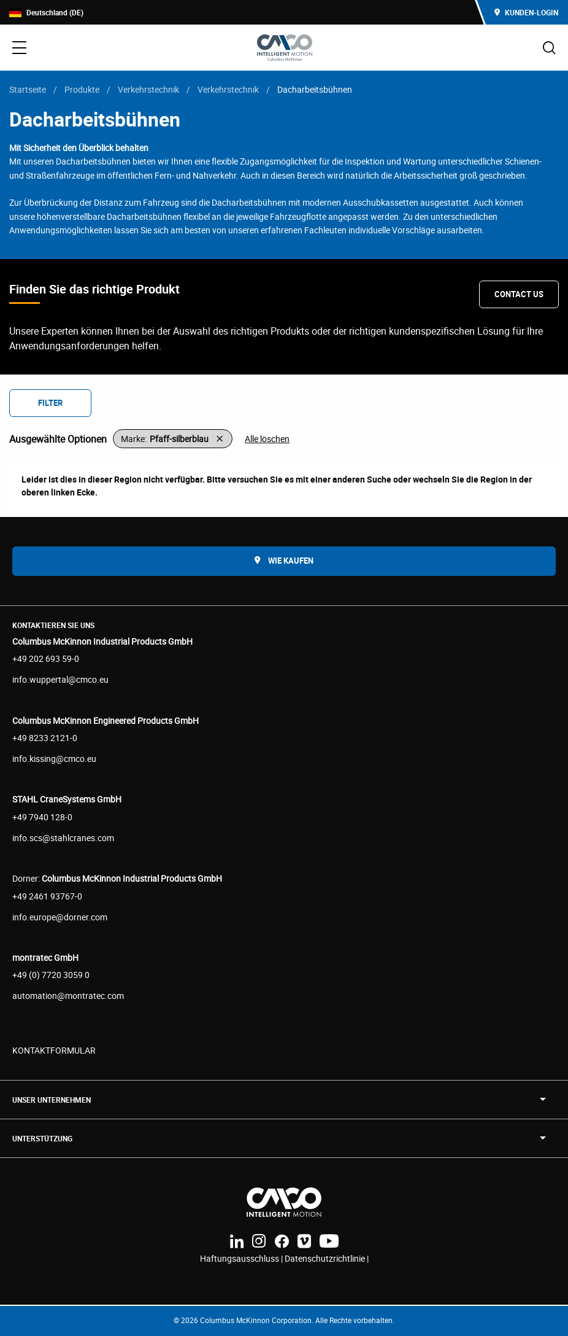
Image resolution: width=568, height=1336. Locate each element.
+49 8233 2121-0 (44, 738)
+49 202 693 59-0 (45, 658)
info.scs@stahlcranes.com (63, 838)
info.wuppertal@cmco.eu (60, 679)
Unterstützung (42, 1138)
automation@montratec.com (68, 995)
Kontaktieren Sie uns (53, 625)
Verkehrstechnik (148, 89)
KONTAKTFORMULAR (54, 1050)
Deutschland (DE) (46, 12)
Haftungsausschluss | (242, 1258)
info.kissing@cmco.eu (54, 758)
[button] (172, 438)
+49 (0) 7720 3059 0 (51, 975)
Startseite (27, 89)
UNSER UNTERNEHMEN (51, 1100)
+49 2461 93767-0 (47, 896)
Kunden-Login (526, 12)
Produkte (81, 89)
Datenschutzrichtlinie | (327, 1258)
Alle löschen (267, 439)
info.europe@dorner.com (59, 917)
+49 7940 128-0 (42, 817)
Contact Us (518, 294)
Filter (50, 402)
